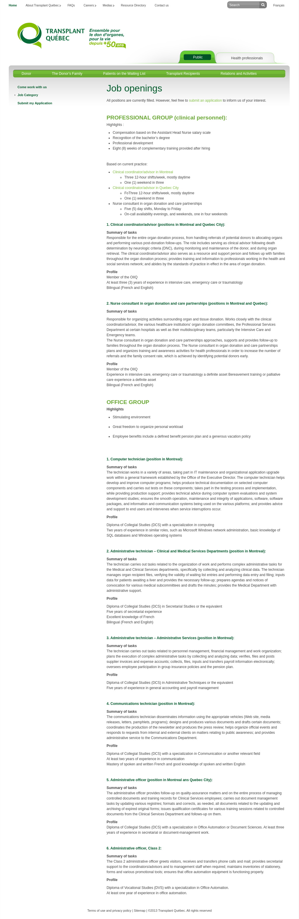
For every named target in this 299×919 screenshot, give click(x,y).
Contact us (162, 5)
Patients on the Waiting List (124, 74)
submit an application (205, 100)
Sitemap (139, 910)
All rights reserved (199, 910)
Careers (89, 5)
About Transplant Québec (42, 5)
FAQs (71, 5)
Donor (26, 74)
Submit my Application (35, 103)
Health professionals (247, 58)
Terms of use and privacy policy (109, 910)
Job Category (28, 95)
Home (13, 5)
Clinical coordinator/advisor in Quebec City (146, 188)
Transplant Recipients (183, 74)
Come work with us (32, 87)
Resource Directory (133, 5)
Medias (107, 5)
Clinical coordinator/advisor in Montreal (143, 172)
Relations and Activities (239, 74)
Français (278, 5)
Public (198, 57)
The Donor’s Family (67, 74)
